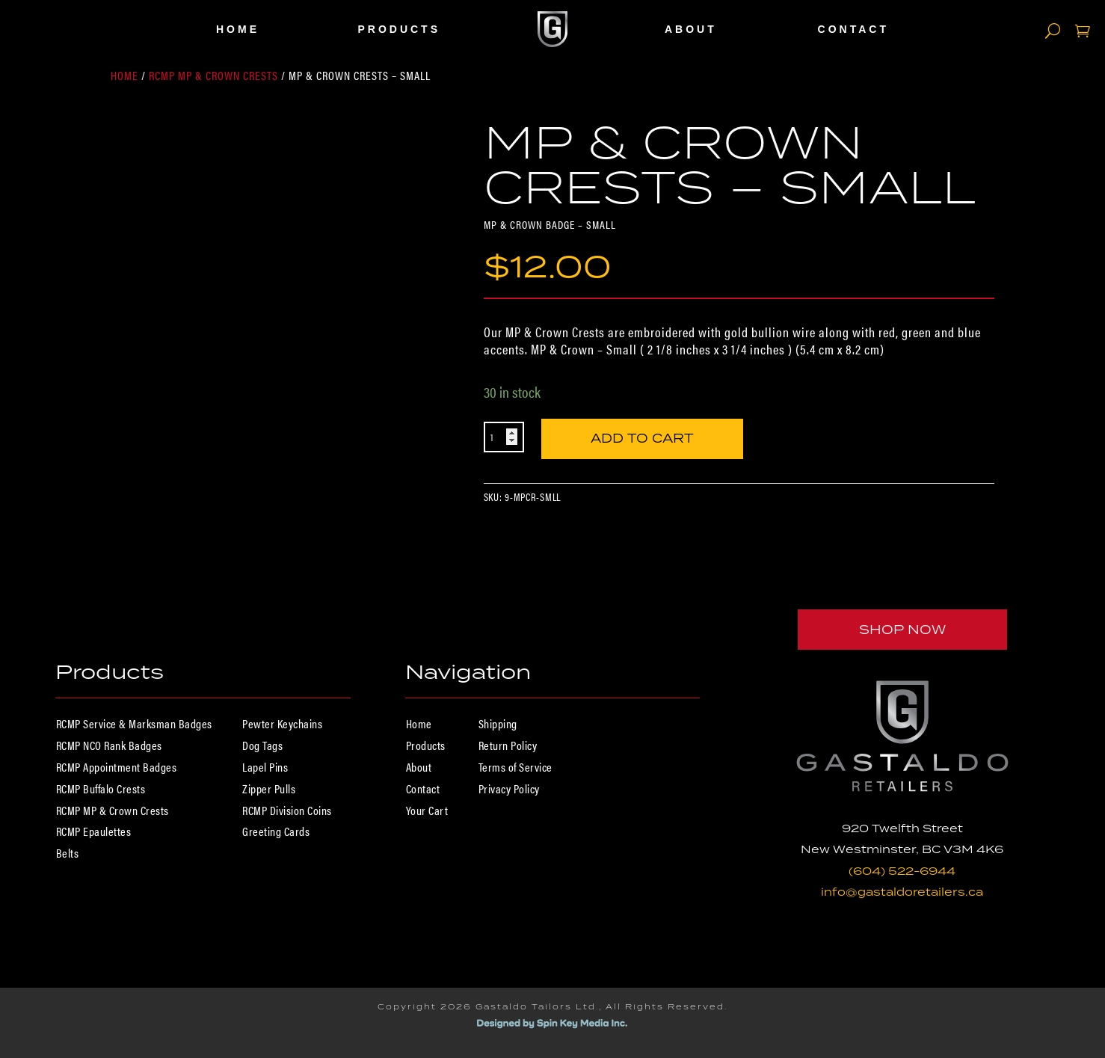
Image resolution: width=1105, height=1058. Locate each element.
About (691, 29)
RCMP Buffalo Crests (101, 788)
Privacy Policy (509, 788)
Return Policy (508, 745)
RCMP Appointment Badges (116, 766)
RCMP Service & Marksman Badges (134, 723)
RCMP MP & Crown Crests (213, 75)
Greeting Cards (276, 831)
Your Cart (427, 810)
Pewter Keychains (282, 723)
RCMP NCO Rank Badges (109, 745)
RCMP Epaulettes (94, 831)
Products (398, 29)
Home (237, 29)
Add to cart (642, 435)
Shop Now (902, 629)
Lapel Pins (265, 766)
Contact (853, 29)
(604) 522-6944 (902, 871)
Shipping (497, 723)
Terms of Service (515, 766)
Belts (67, 852)
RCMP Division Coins (287, 810)
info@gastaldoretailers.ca (902, 892)
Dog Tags (262, 745)
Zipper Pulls (268, 788)
